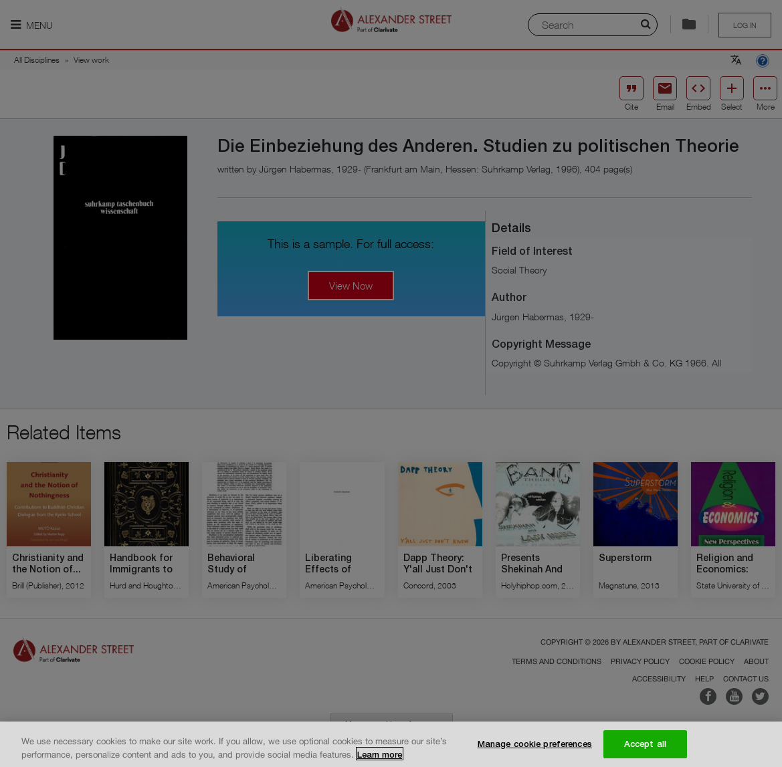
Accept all (645, 748)
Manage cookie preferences (535, 748)
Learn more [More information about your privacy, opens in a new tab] (379, 758)
